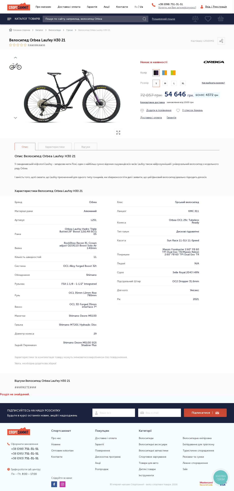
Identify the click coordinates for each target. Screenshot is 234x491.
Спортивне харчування (152, 457)
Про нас (56, 438)
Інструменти (146, 475)
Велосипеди (55, 30)
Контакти (122, 6)
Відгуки (85, 146)
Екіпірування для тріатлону (198, 444)
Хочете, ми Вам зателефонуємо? (177, 7)
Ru (136, 6)
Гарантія (92, 6)
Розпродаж (101, 469)
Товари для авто (148, 463)
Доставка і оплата (69, 6)
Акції (107, 6)
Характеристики (55, 146)
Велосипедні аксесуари (153, 444)
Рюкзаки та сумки (193, 457)
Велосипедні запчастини (153, 450)
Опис (25, 146)
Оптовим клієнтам (62, 450)
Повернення (102, 450)
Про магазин (43, 6)
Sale (185, 469)
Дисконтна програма (107, 457)
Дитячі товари (147, 469)
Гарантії (99, 444)
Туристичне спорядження (198, 450)
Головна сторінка (19, 30)
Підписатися (205, 413)
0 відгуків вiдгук (36, 45)
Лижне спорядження (195, 463)
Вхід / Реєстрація (216, 6)
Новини (55, 444)
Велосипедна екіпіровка (197, 438)
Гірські (69, 30)
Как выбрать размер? (213, 83)
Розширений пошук (163, 19)
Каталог (39, 30)
